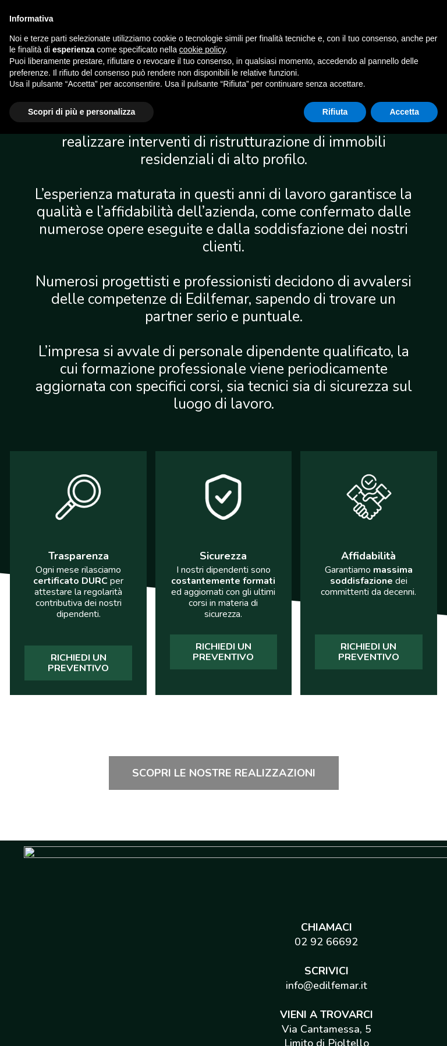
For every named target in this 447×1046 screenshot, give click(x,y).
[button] (78, 663)
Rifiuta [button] (335, 1023)
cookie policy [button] (202, 961)
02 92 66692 (326, 869)
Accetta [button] (404, 1023)
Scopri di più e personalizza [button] (81, 1023)
